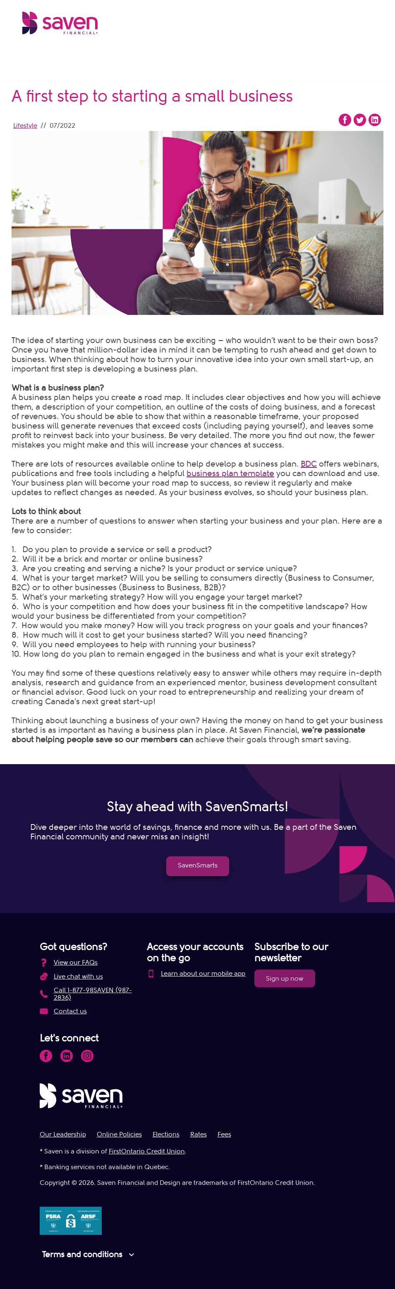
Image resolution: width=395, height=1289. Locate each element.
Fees (224, 1134)
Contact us (70, 1011)
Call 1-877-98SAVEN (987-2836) (93, 993)
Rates (198, 1134)
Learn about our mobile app (203, 973)
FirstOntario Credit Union (147, 1151)
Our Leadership (63, 1134)
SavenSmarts (198, 865)
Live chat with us (78, 976)
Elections (166, 1134)
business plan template (230, 473)
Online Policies (119, 1134)
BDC (309, 464)
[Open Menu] (366, 25)
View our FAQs (76, 962)
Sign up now (284, 978)
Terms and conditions (89, 1255)
